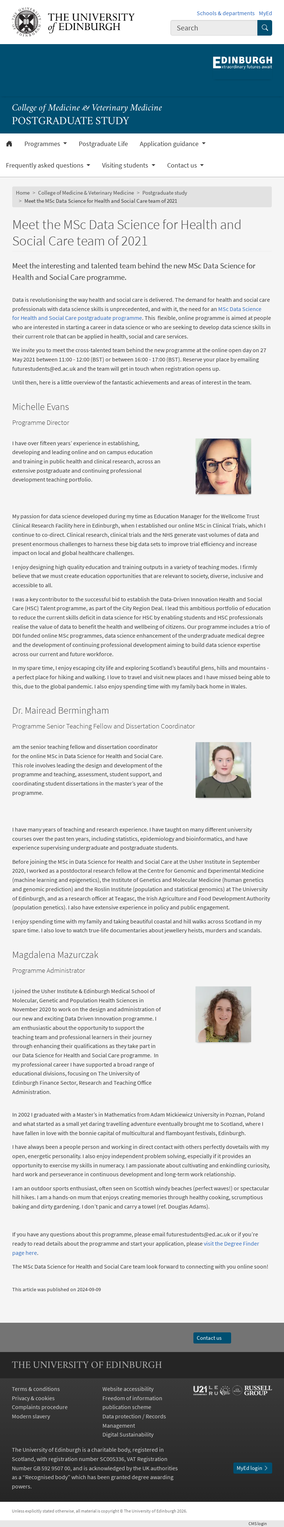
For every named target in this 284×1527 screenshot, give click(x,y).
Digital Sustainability (127, 1434)
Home (23, 192)
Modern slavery (31, 1416)
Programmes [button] (43, 144)
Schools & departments (226, 13)
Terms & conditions (36, 1388)
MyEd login (253, 1467)
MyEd (265, 13)
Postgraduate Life (103, 144)
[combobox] (214, 27)
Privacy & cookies (33, 1398)
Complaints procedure (40, 1407)
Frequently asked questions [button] (45, 165)
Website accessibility (127, 1388)
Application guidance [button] (170, 144)
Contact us (212, 1337)
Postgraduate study (164, 192)
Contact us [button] (183, 165)
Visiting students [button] (126, 165)
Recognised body (46, 1477)
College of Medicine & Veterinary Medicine (87, 108)
